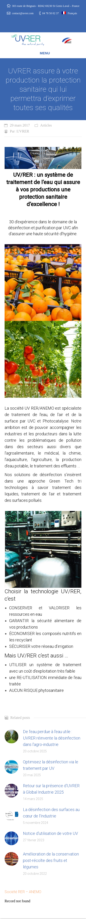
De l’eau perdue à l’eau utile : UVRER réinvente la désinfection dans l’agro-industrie (51, 738)
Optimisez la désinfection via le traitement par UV (50, 765)
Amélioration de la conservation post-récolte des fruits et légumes (51, 860)
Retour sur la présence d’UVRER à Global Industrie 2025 (51, 789)
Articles (46, 125)
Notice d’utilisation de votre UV (50, 833)
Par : (19, 131)
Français (69, 13)
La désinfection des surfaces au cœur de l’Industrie (51, 812)
